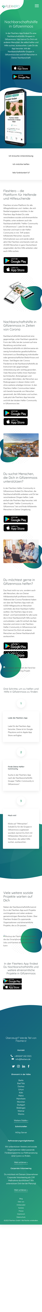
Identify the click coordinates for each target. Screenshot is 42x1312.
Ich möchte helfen (21, 164)
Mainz (21, 1095)
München (21, 1102)
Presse (21, 1211)
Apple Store (15, 269)
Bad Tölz (21, 1083)
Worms (21, 1114)
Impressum (21, 1214)
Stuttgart (21, 1105)
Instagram (18, 1066)
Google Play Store (21, 76)
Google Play (15, 261)
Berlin (21, 1080)
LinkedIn (23, 1066)
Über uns (21, 1202)
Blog (21, 1199)
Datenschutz (21, 1217)
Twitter (13, 1066)
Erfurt (21, 1089)
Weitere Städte (20, 1120)
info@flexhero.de (23, 1059)
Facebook (28, 1066)
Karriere (21, 1208)
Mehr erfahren (20, 1162)
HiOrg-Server (21, 1132)
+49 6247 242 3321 (22, 1056)
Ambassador (21, 1205)
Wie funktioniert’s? (21, 172)
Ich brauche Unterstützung (21, 156)
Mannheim (21, 1098)
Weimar (21, 1111)
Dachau (21, 1086)
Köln (21, 1092)
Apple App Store (21, 68)
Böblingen (21, 1108)
